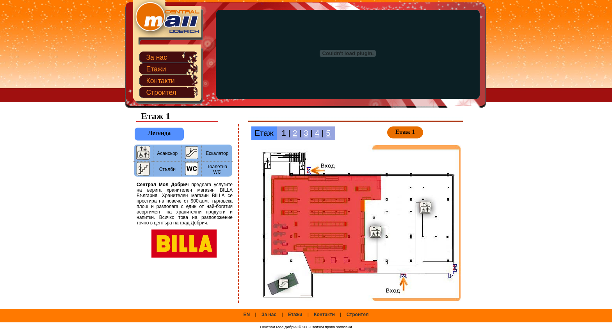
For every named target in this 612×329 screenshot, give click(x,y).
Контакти (160, 81)
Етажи (156, 69)
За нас (156, 57)
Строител (161, 92)
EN (247, 314)
